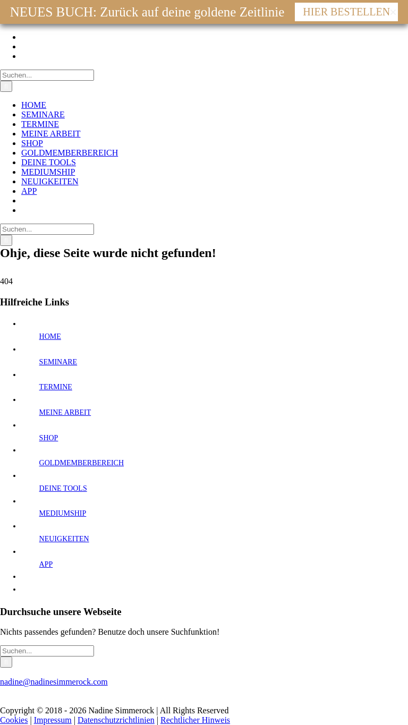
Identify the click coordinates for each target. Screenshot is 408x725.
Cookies (14, 719)
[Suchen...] (47, 75)
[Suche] (6, 86)
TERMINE (55, 387)
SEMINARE (58, 362)
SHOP (48, 438)
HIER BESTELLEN (346, 12)
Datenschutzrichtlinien (116, 719)
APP (46, 564)
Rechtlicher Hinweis (195, 719)
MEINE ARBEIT (65, 412)
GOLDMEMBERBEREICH (81, 463)
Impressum (53, 719)
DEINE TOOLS (63, 488)
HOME (50, 336)
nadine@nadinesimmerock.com (54, 681)
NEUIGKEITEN (64, 539)
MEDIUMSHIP (63, 513)
